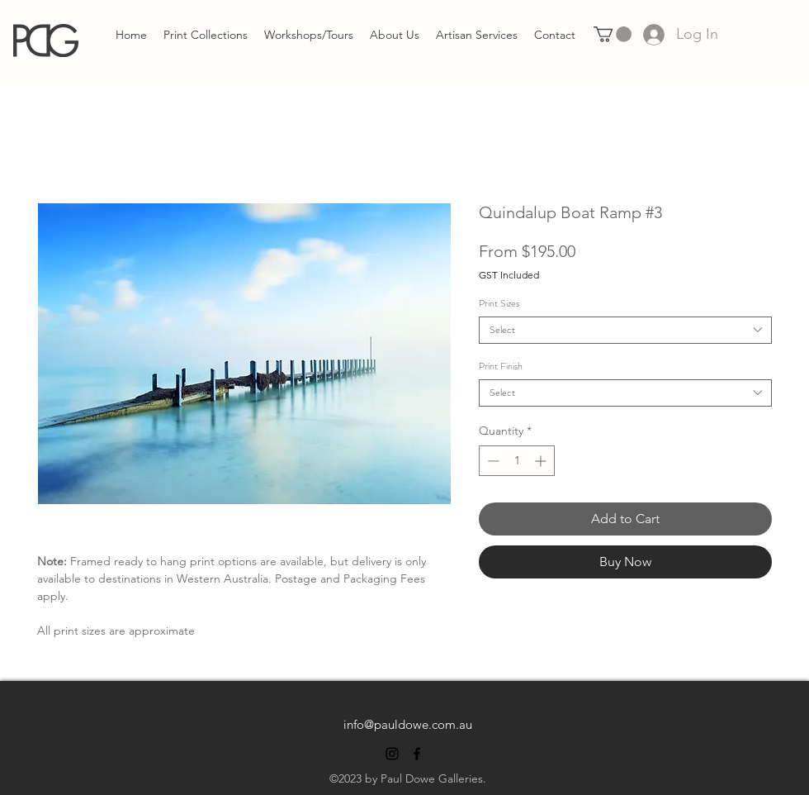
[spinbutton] (517, 460)
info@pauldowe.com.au (407, 724)
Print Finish (501, 366)
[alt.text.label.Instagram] (392, 753)
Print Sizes (499, 303)
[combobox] (625, 330)
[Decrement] (491, 460)
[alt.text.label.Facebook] (417, 753)
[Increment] (542, 460)
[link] (613, 34)
